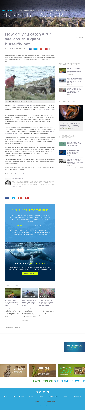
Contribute (64, 2)
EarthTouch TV (50, 10)
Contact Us (66, 10)
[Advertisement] (71, 48)
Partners (36, 401)
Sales (70, 2)
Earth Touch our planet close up (10, 4)
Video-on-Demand (29, 10)
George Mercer (11, 308)
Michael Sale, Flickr (20, 173)
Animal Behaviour (32, 15)
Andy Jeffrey (27, 308)
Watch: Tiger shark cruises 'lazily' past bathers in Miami (74, 144)
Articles (43, 10)
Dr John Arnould (48, 109)
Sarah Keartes (12, 48)
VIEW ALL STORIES (79, 167)
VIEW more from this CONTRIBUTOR (22, 189)
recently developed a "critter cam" (22, 105)
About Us (58, 10)
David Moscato (45, 308)
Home (20, 10)
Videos (37, 10)
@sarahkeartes (17, 186)
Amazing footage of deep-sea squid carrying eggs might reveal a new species (70, 125)
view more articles (13, 328)
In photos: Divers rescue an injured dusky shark (73, 152)
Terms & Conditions (49, 401)
